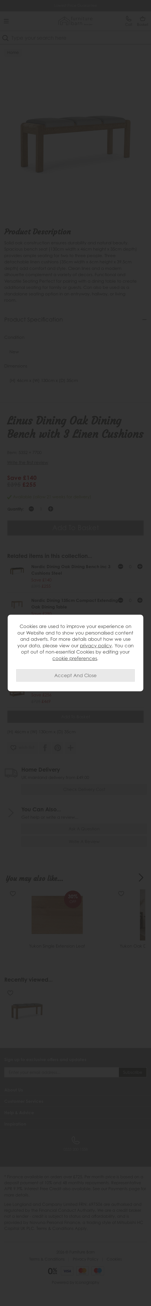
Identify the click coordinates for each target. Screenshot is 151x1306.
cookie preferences (74, 658)
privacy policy (96, 645)
